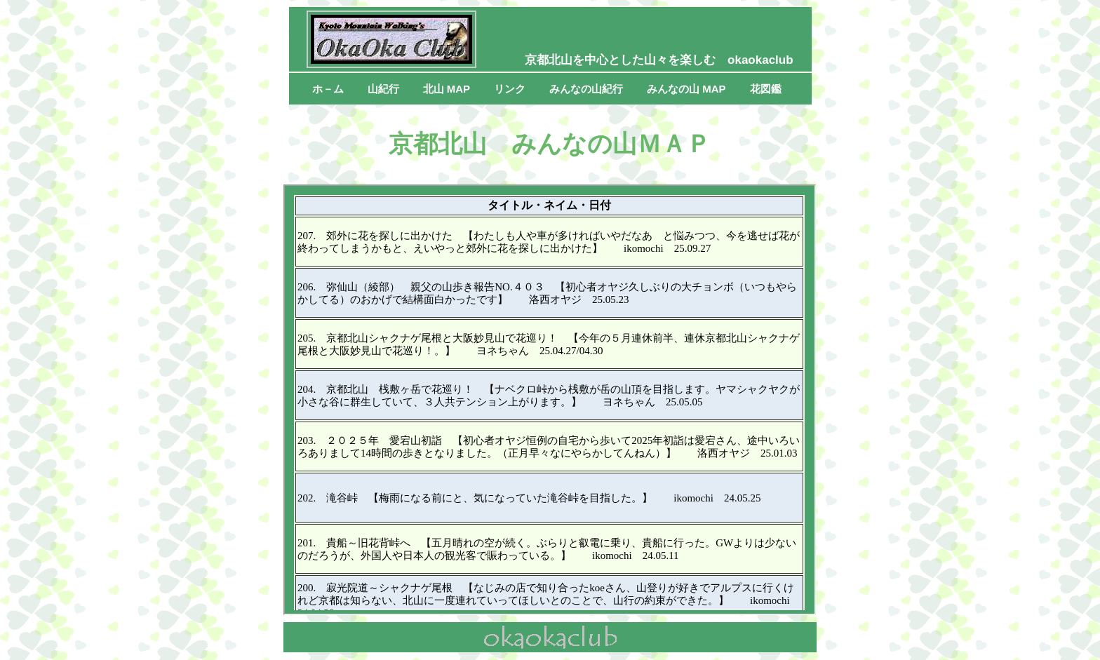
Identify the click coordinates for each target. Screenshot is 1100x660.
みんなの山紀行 (586, 89)
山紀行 (383, 89)
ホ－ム (328, 89)
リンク (509, 89)
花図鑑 (766, 89)
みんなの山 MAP (686, 89)
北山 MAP (447, 89)
